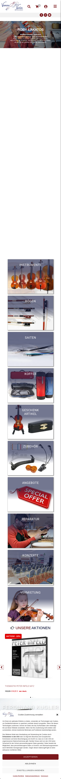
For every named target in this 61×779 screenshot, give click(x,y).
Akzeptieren (30, 757)
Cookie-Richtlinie (18, 776)
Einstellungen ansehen (30, 770)
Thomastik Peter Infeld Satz (19, 686)
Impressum (44, 776)
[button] (57, 714)
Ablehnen (30, 764)
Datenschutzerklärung (32, 776)
